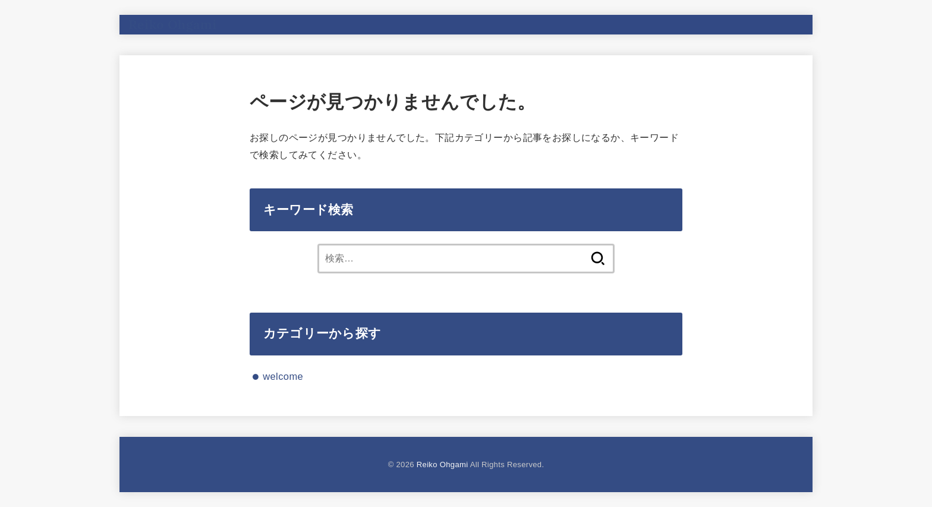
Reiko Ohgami (172, 24)
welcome (283, 376)
